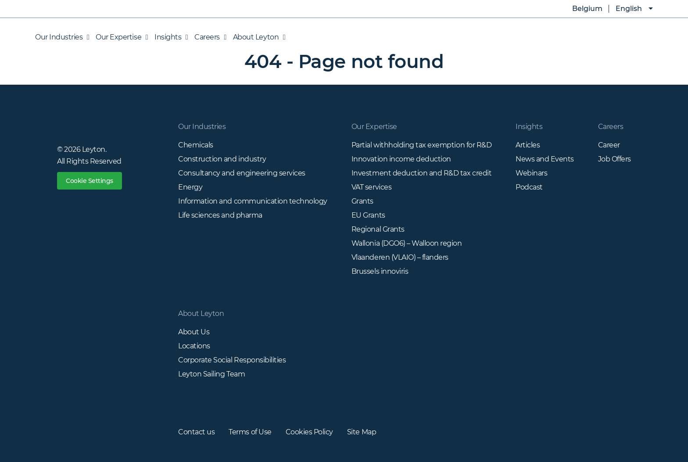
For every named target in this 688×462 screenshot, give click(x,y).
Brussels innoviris (379, 271)
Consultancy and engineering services (241, 173)
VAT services (371, 187)
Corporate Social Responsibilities (232, 360)
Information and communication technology (252, 201)
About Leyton (257, 37)
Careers (208, 37)
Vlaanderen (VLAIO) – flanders (399, 257)
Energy (190, 187)
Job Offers (614, 159)
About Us (193, 332)
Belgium (580, 9)
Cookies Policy (309, 432)
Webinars (531, 173)
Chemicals (195, 145)
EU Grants (368, 215)
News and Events (545, 159)
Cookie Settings (89, 181)
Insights (169, 37)
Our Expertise (119, 37)
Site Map (361, 432)
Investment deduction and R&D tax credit (421, 173)
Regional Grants (378, 229)
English (629, 8)
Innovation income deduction (401, 159)
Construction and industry (222, 159)
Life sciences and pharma (220, 215)
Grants (362, 201)
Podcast (529, 187)
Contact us (196, 432)
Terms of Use (250, 432)
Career (609, 145)
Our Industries (62, 37)
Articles (528, 145)
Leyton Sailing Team (211, 374)
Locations (194, 346)
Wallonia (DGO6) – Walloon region (406, 243)
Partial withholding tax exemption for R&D (421, 145)
